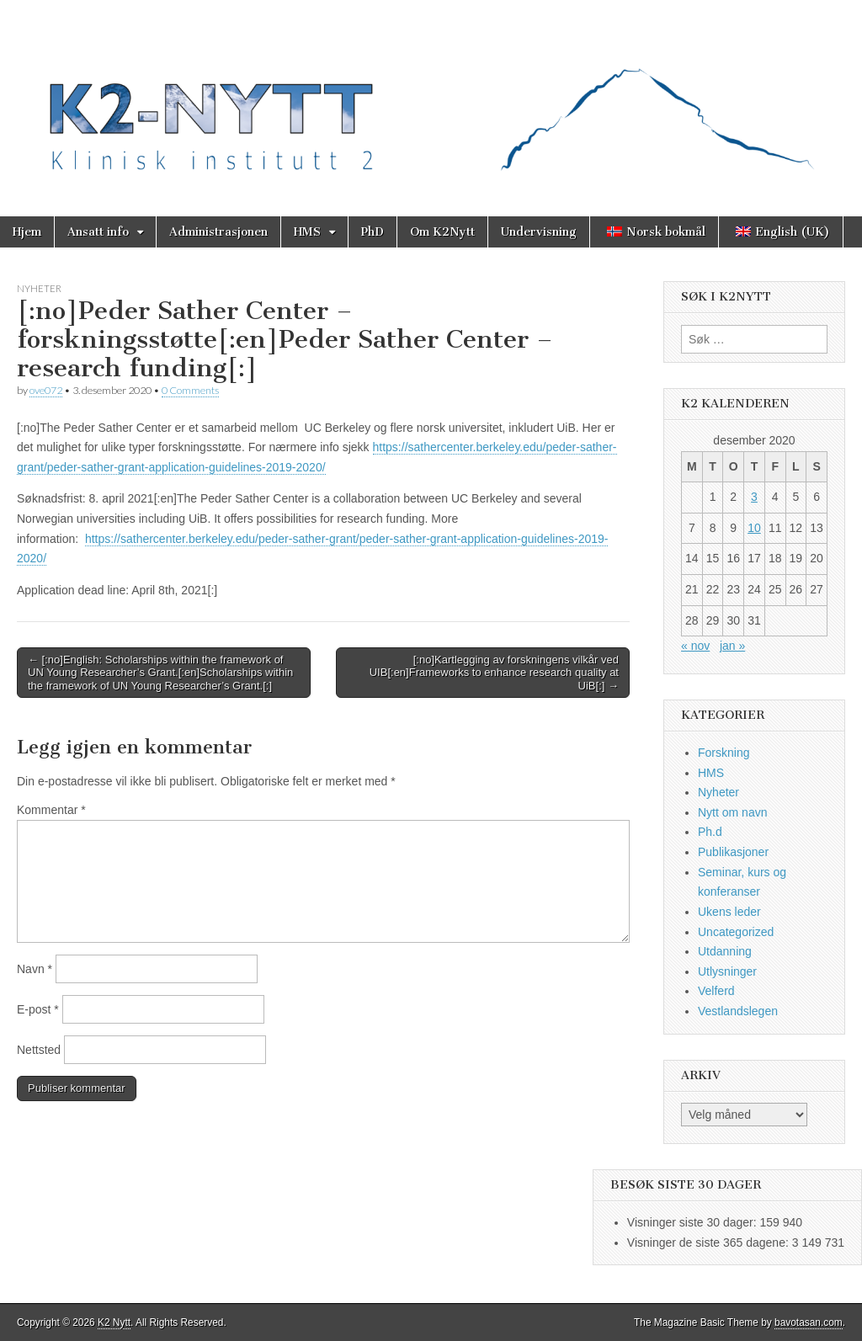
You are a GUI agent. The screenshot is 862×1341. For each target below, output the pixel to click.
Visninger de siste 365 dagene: (709, 1242)
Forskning (723, 752)
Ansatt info (98, 232)
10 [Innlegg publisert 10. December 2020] (754, 528)
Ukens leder (729, 911)
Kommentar (51, 810)
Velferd (716, 991)
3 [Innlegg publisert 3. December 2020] (754, 496)
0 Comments (190, 390)
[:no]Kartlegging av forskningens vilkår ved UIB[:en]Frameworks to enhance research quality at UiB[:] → (494, 672)
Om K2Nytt (442, 232)
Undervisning (539, 232)
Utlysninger (727, 971)
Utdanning (725, 951)
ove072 (45, 390)
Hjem (27, 232)
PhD (372, 232)
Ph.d (710, 831)
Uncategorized (736, 932)
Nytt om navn (732, 812)
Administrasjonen (218, 232)
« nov (695, 645)
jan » (732, 645)
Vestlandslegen (738, 1011)
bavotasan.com (808, 1322)
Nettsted (39, 1049)
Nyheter (39, 288)
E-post (38, 1009)
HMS (307, 232)
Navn (34, 969)
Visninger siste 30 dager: (693, 1222)
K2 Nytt (114, 1322)
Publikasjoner (733, 852)
